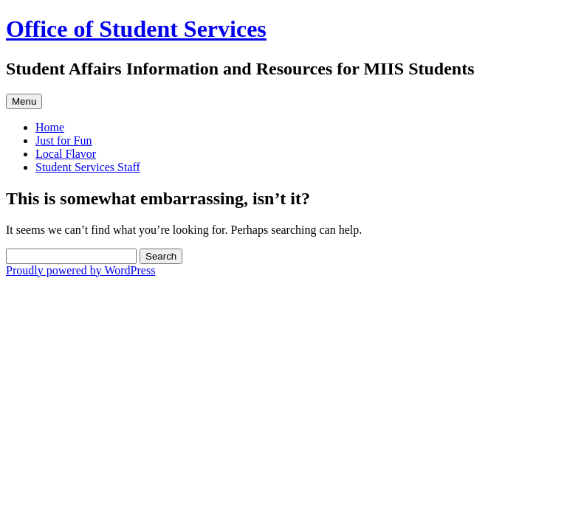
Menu (24, 101)
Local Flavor (65, 154)
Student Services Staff (87, 167)
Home (49, 127)
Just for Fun (63, 140)
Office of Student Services (136, 28)
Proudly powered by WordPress (80, 270)
